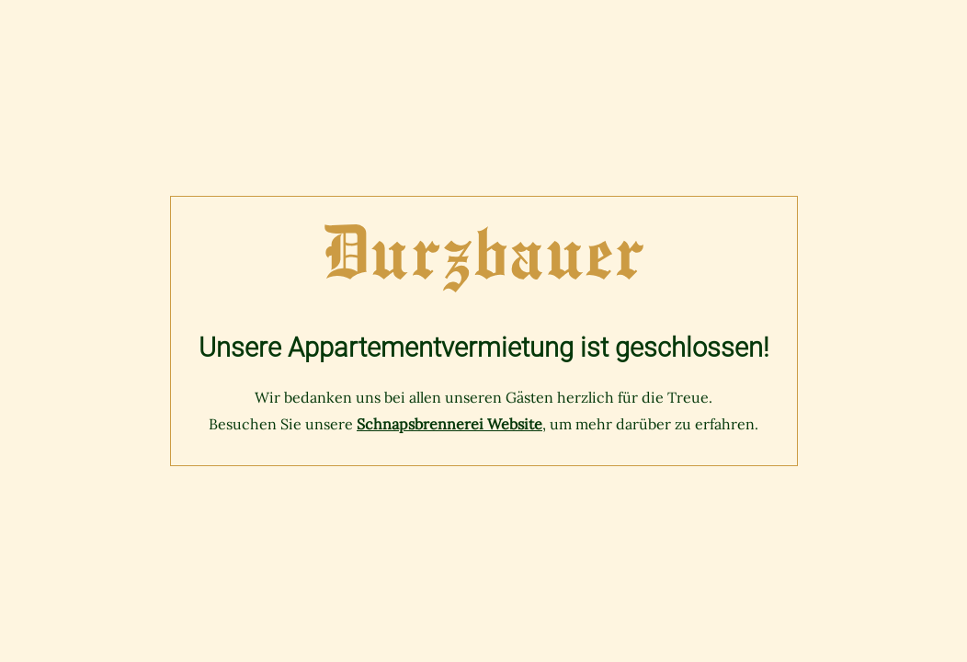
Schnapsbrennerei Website (449, 424)
